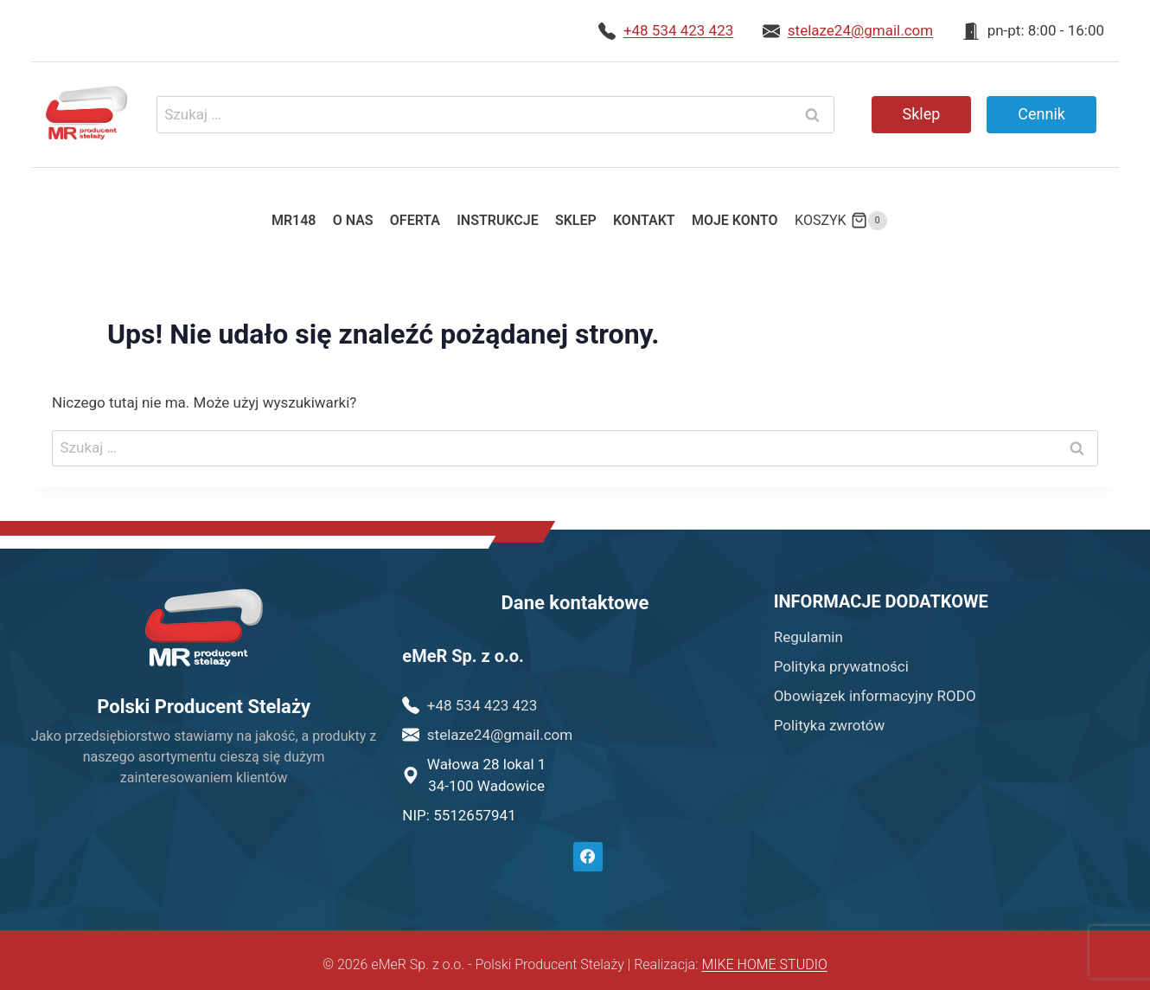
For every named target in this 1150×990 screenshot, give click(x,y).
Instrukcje (498, 220)
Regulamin (808, 637)
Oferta (415, 220)
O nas (353, 220)
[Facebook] (588, 856)
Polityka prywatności (841, 666)
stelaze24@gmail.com (860, 30)
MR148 (294, 220)
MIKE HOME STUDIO (764, 964)
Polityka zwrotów (829, 725)
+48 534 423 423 (678, 30)
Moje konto (735, 220)
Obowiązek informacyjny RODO (875, 695)
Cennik (1041, 114)
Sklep (922, 114)
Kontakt (644, 220)
